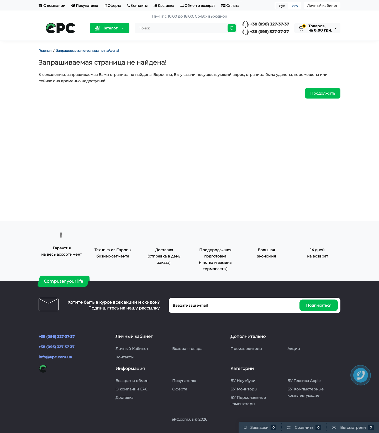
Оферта (112, 5)
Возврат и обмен (131, 380)
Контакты (137, 5)
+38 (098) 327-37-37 (265, 24)
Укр (295, 6)
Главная (45, 51)
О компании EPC (131, 389)
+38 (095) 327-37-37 (265, 31)
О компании (52, 5)
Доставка (164, 5)
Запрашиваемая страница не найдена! (87, 51)
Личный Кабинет (131, 348)
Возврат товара (187, 348)
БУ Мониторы (243, 389)
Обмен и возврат (197, 5)
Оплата (230, 5)
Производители (246, 348)
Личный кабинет (322, 5)
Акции (293, 348)
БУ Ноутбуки (242, 380)
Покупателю (84, 5)
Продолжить (322, 93)
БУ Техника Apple (303, 380)
